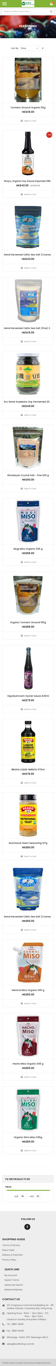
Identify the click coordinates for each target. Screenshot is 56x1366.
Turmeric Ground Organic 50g (28, 107)
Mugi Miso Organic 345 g (28, 548)
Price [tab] (8, 1187)
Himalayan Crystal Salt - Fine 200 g (28, 475)
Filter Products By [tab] (17, 1179)
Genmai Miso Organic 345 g (28, 990)
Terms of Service (11, 1245)
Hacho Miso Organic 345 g (28, 1063)
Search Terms (11, 1280)
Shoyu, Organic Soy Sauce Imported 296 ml (29, 181)
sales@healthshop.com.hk (20, 1343)
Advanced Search (13, 1284)
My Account (10, 1275)
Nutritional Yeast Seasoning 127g (28, 843)
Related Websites (13, 1289)
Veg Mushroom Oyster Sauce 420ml (28, 696)
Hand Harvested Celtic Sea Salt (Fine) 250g (29, 328)
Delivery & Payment (12, 1254)
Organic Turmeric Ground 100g (28, 622)
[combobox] (28, 11)
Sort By (14, 48)
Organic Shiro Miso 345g (28, 1137)
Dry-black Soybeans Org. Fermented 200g (28, 401)
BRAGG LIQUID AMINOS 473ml (28, 769)
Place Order (8, 1250)
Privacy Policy (9, 1259)
